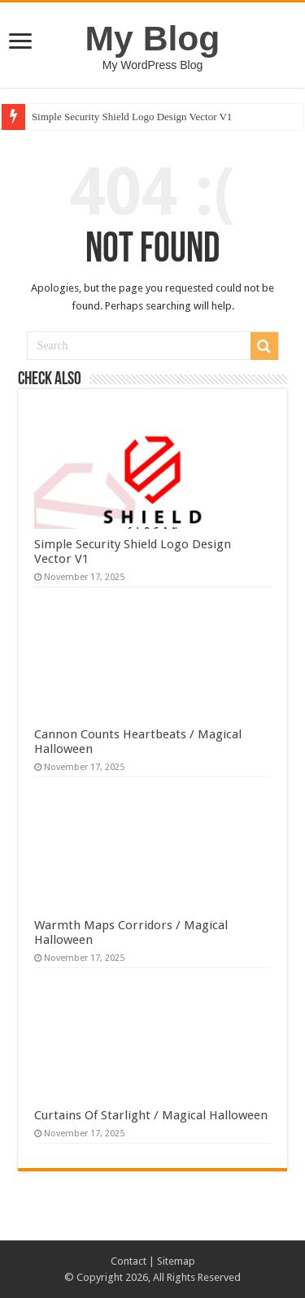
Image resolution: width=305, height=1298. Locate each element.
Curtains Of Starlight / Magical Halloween (151, 1115)
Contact (128, 1261)
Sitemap (176, 1261)
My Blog (152, 38)
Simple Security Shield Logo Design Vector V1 (132, 116)
